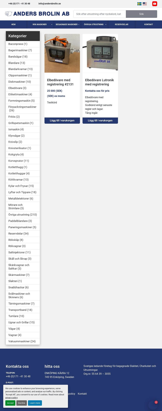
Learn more (35, 403)
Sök (141, 14)
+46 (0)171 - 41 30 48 (19, 3)
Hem (13, 24)
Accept (10, 403)
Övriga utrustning (93, 24)
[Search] (99, 14)
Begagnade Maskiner (67, 24)
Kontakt (148, 24)
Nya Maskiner (40, 24)
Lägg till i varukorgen (62, 120)
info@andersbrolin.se (50, 3)
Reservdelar (121, 24)
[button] (40, 24)
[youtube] (154, 3)
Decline (21, 403)
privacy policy (11, 397)
